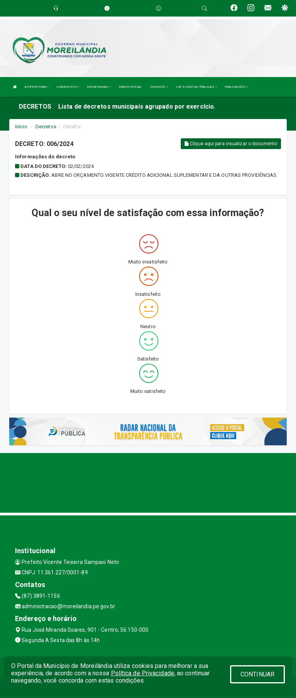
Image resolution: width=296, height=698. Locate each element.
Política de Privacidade (142, 673)
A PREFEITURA (37, 87)
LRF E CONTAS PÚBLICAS (196, 87)
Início (21, 126)
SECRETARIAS (99, 87)
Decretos (45, 126)
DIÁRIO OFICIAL (130, 87)
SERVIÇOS (159, 87)
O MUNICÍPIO (68, 87)
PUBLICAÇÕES (236, 87)
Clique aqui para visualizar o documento (231, 143)
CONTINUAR (257, 674)
